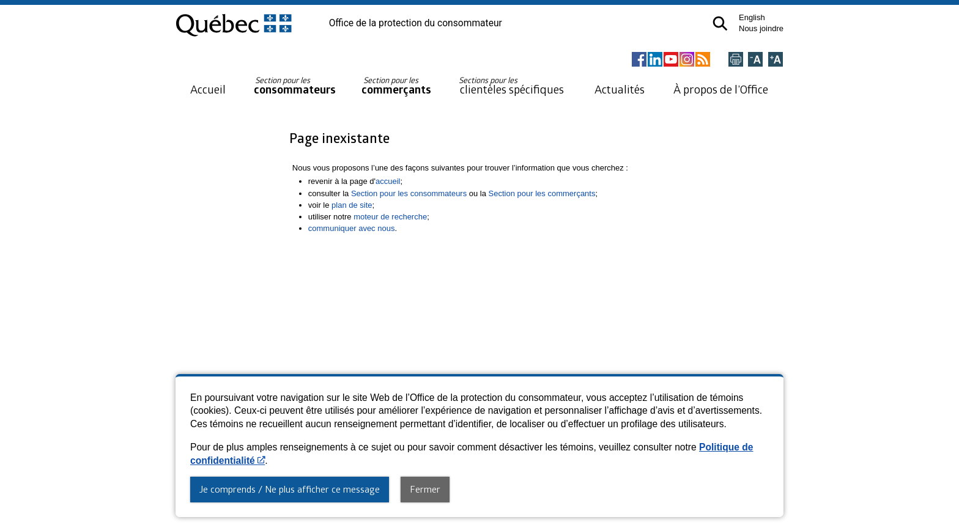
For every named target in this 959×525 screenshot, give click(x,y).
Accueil (208, 89)
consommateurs (295, 86)
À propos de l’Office (720, 89)
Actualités (619, 89)
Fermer (425, 489)
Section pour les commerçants (542, 193)
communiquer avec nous (351, 228)
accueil (388, 181)
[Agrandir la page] (775, 60)
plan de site (351, 205)
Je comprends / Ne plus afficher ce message (289, 489)
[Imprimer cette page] (735, 60)
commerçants (396, 86)
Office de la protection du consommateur (415, 23)
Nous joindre (761, 28)
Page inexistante (339, 138)
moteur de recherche (390, 216)
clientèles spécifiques (511, 86)
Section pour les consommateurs (409, 193)
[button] (720, 23)
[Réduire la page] (755, 60)
